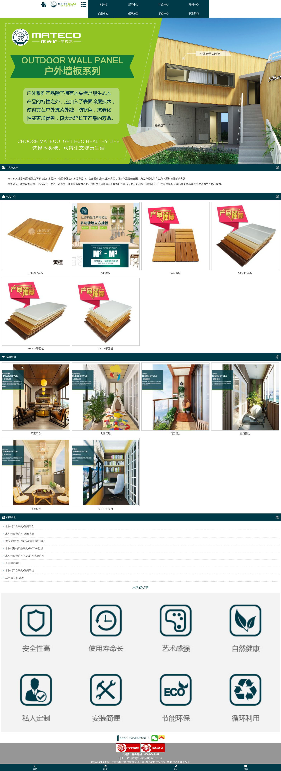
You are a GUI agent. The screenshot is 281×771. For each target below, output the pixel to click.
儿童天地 (106, 433)
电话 (35, 767)
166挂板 (105, 273)
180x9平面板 (245, 273)
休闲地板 (175, 273)
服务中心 (164, 13)
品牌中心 (103, 13)
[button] (140, 767)
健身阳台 (245, 433)
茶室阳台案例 (12, 563)
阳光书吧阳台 (105, 508)
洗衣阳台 (36, 508)
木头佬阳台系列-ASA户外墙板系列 (24, 555)
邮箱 (105, 767)
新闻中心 (133, 4)
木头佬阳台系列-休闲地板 (19, 533)
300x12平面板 (36, 348)
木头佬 (103, 4)
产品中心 (164, 4)
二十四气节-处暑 (14, 577)
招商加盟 (133, 13)
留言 (246, 767)
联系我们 (194, 13)
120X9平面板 (105, 348)
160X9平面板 (35, 273)
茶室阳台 (36, 433)
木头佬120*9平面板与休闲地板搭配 (25, 541)
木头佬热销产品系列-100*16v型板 (24, 548)
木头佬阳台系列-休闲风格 (19, 570)
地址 (175, 767)
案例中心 (194, 4)
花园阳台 (175, 433)
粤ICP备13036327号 (178, 762)
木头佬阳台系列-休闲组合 (19, 526)
